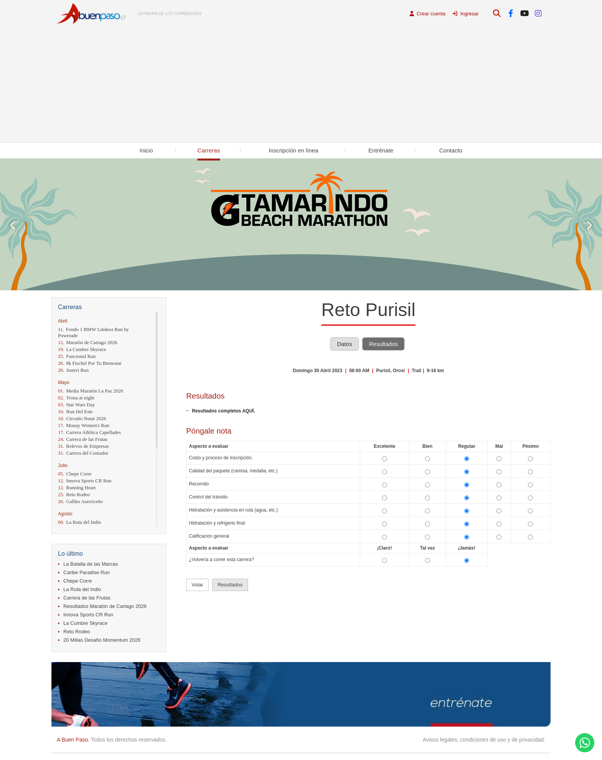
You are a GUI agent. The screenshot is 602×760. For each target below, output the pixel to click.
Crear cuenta (428, 14)
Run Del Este (75, 411)
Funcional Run (77, 356)
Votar (197, 585)
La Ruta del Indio (79, 522)
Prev (12, 225)
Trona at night (76, 398)
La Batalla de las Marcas (90, 564)
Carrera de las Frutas (83, 439)
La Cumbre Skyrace (82, 349)
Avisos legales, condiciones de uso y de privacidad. (484, 740)
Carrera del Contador (83, 453)
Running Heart (77, 487)
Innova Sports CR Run (84, 480)
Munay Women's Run (83, 425)
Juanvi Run (73, 370)
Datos (344, 344)
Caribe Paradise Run (86, 572)
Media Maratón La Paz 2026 (90, 391)
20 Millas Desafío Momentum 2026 (102, 640)
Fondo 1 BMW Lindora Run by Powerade (93, 332)
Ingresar (465, 14)
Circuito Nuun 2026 (82, 418)
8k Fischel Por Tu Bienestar (90, 363)
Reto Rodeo (74, 494)
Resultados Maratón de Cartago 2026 (105, 606)
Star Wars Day (76, 404)
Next (589, 225)
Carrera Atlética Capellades (89, 432)
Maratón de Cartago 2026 (87, 342)
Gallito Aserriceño (80, 501)
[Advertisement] (301, 85)
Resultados (383, 344)
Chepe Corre (74, 474)
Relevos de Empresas (83, 446)
